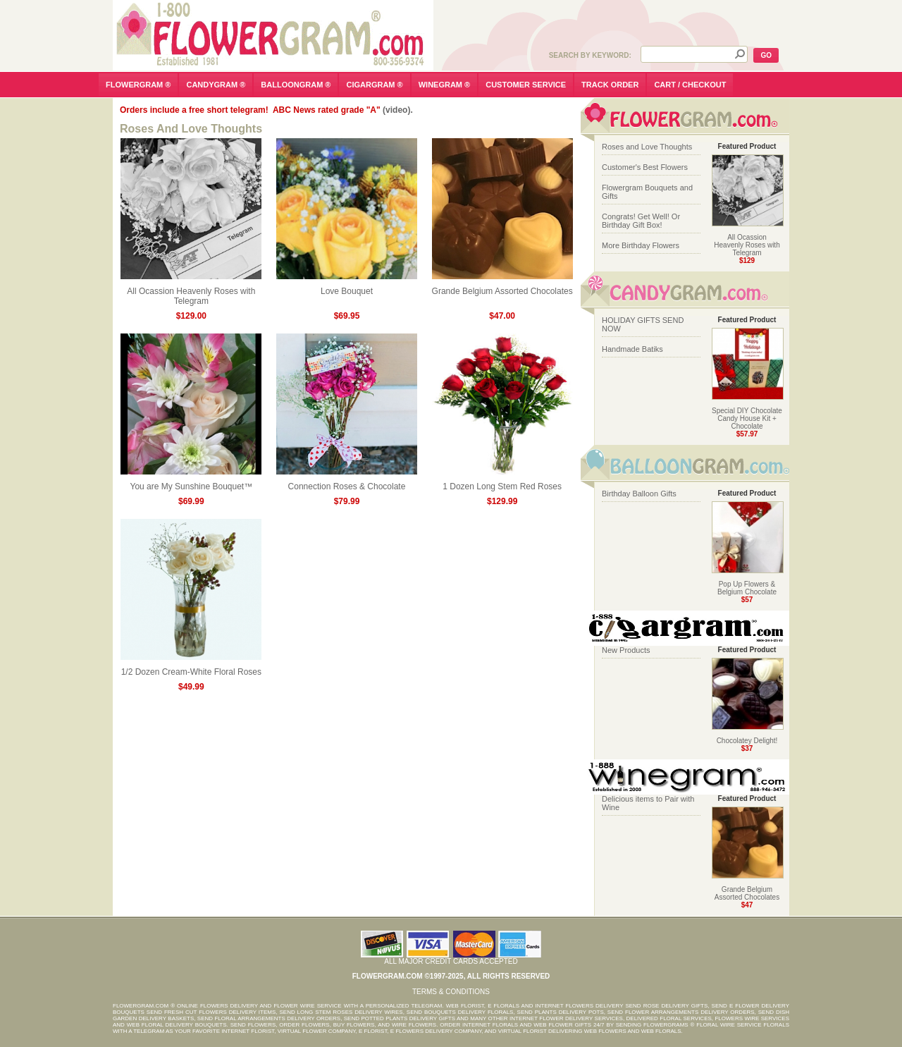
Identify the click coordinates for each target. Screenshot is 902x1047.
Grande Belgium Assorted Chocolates (502, 287)
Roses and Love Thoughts (647, 146)
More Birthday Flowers (640, 245)
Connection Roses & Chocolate (346, 482)
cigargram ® (374, 84)
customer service (526, 84)
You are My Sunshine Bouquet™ (191, 482)
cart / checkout (690, 84)
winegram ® (445, 84)
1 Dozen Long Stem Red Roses (502, 482)
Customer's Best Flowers (645, 167)
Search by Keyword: (590, 55)
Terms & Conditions (451, 992)
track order (609, 84)
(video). (398, 110)
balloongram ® (295, 84)
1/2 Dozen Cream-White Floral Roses (191, 668)
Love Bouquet (346, 287)
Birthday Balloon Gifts (639, 493)
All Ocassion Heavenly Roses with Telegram (191, 292)
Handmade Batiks (632, 349)
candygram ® (215, 84)
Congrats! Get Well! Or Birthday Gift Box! (641, 220)
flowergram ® (138, 84)
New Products (626, 650)
